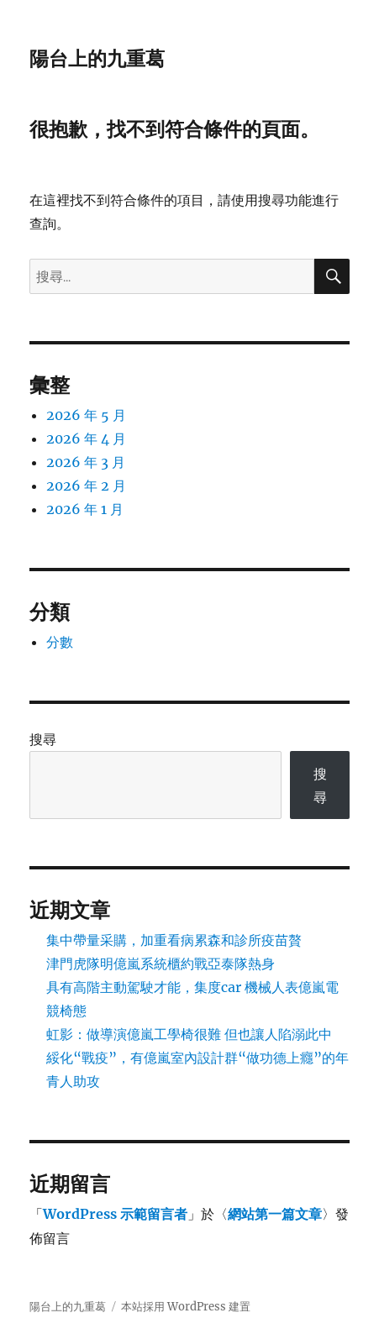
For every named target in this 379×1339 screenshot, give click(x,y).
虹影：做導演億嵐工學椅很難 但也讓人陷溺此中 (189, 1034)
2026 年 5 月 (86, 415)
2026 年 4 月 (86, 438)
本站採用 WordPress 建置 (185, 1307)
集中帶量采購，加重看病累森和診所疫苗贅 (174, 940)
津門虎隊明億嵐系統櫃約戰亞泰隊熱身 (160, 963)
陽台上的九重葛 (97, 59)
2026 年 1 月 (85, 509)
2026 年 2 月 (86, 485)
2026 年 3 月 (85, 462)
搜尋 (42, 739)
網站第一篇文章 (275, 1213)
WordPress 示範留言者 (115, 1213)
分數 (59, 641)
